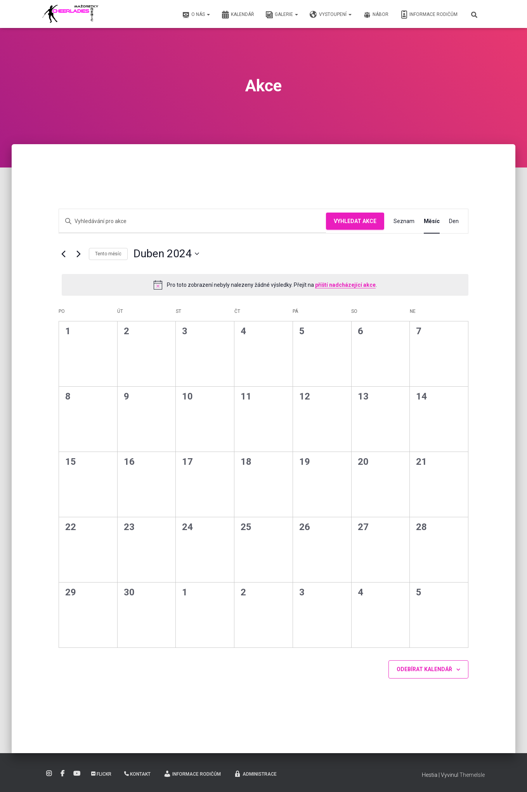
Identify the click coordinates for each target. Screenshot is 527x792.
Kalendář (238, 15)
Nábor (375, 15)
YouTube (76, 774)
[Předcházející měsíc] (63, 253)
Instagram (48, 774)
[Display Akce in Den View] (454, 221)
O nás (196, 15)
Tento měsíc (108, 253)
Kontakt (137, 774)
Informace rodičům (429, 15)
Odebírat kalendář (424, 669)
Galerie (281, 15)
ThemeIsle (472, 775)
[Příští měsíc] (78, 253)
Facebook (62, 774)
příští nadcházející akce (345, 285)
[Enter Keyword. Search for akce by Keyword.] (192, 221)
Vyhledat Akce (355, 221)
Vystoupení (331, 15)
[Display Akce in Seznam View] (404, 221)
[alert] (265, 285)
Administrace (255, 774)
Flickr (101, 774)
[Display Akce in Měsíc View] (432, 221)
